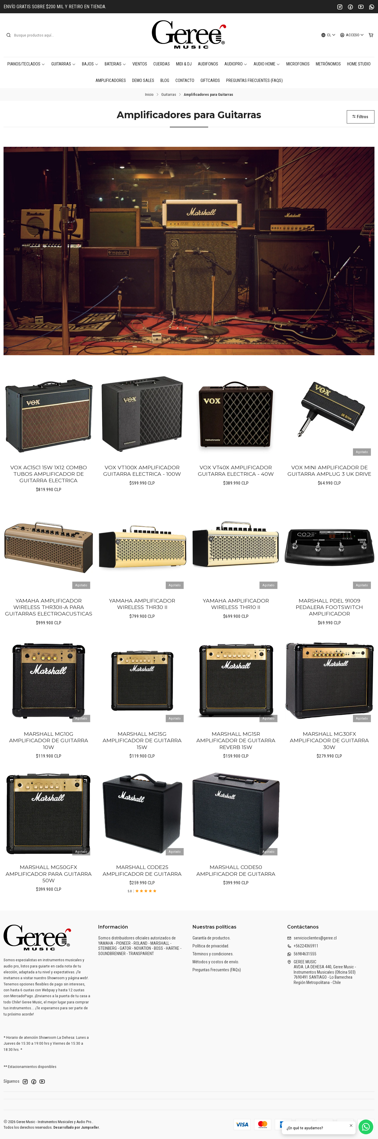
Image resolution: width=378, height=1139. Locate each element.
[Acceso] (352, 35)
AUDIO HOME (267, 64)
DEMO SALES (143, 80)
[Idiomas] (328, 35)
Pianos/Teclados (26, 64)
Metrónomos (328, 64)
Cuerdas (161, 64)
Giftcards (210, 80)
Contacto (184, 80)
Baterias (115, 64)
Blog (164, 80)
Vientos (139, 64)
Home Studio (359, 64)
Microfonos (298, 64)
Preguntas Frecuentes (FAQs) (254, 80)
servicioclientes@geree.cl (312, 938)
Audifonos (208, 64)
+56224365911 (302, 946)
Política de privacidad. (211, 946)
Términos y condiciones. (213, 954)
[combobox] (36, 35)
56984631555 (301, 954)
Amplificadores (111, 80)
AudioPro (235, 64)
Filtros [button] (360, 116)
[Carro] (370, 35)
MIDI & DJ (184, 64)
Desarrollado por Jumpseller (76, 1127)
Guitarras (63, 64)
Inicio (149, 95)
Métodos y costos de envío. (216, 961)
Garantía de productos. (212, 938)
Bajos (90, 64)
